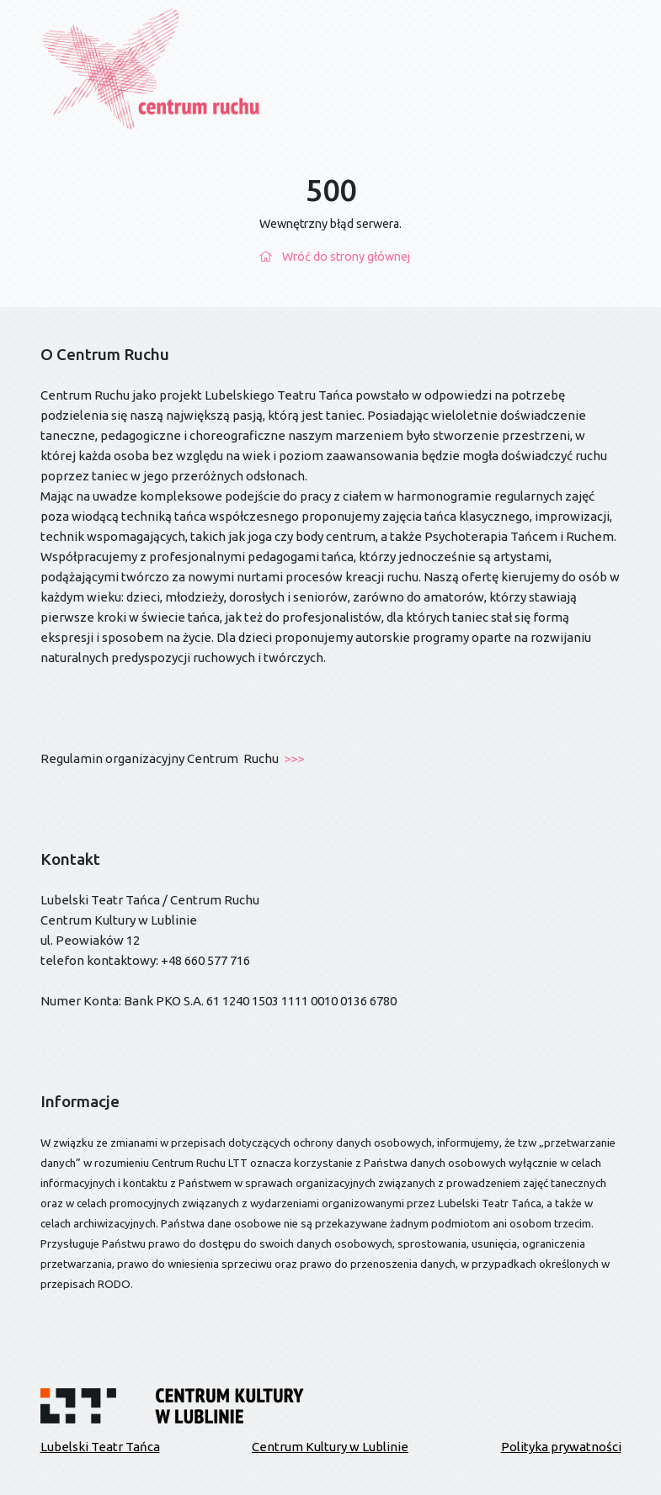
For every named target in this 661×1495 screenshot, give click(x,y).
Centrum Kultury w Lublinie (330, 1446)
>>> (292, 758)
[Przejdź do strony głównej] (152, 68)
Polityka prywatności (561, 1446)
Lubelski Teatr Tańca (100, 1446)
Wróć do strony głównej (330, 256)
